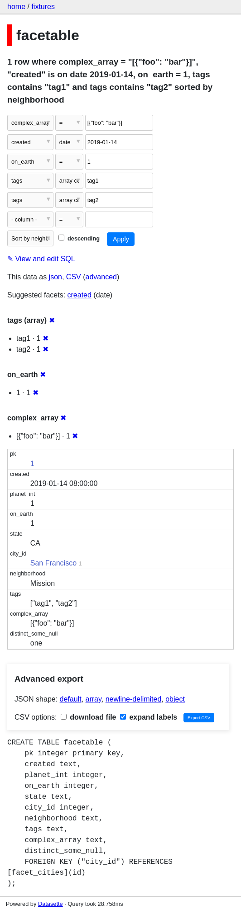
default (71, 699)
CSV (73, 277)
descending (79, 238)
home (16, 6)
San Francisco (53, 563)
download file (88, 717)
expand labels (148, 717)
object (175, 699)
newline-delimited (134, 699)
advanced (101, 277)
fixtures (43, 6)
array (93, 699)
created (79, 295)
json (55, 277)
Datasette (50, 903)
